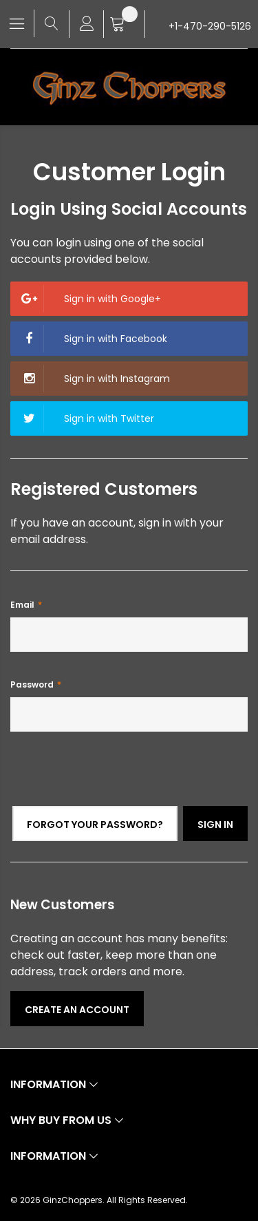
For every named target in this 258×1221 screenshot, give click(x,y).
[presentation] (114, 779)
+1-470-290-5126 (210, 26)
